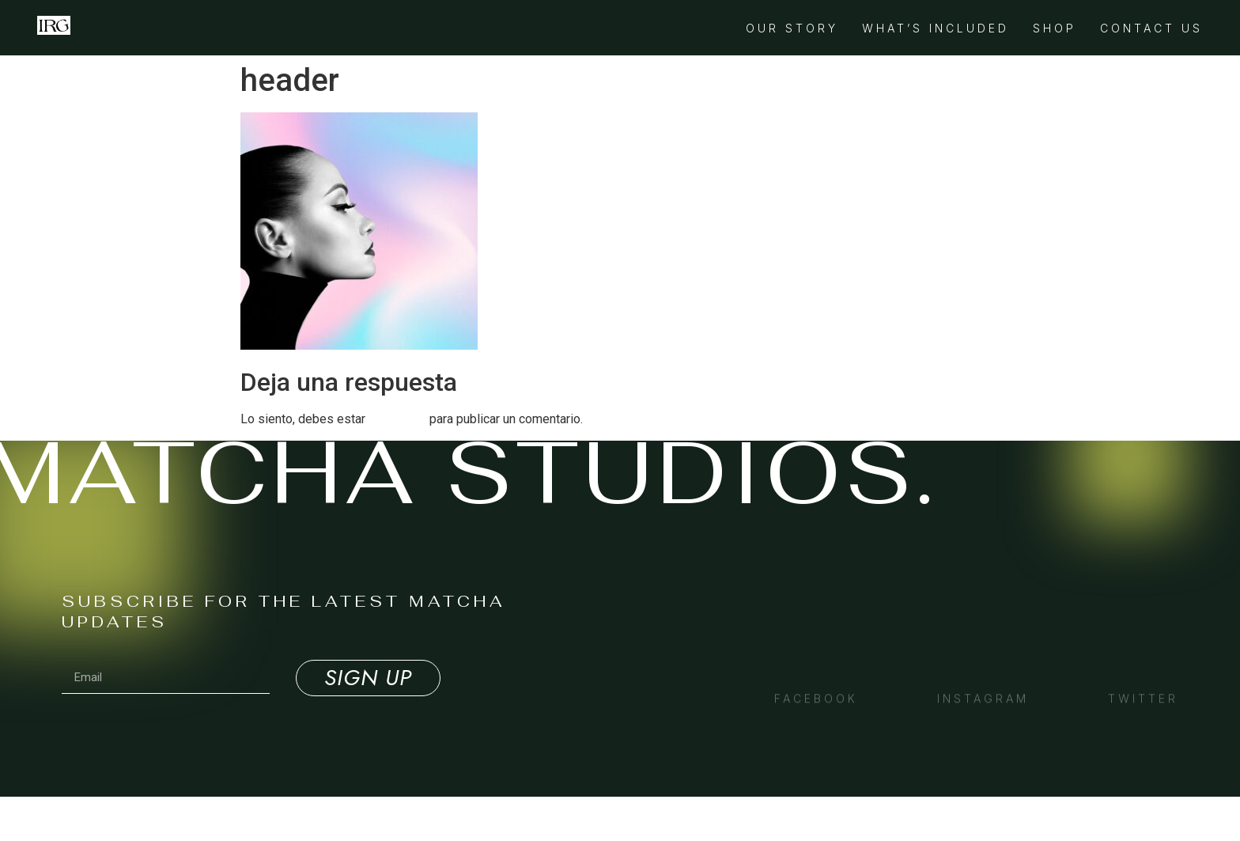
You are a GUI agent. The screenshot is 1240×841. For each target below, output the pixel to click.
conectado (397, 418)
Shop (1054, 28)
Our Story (792, 28)
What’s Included (935, 28)
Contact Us (1151, 28)
